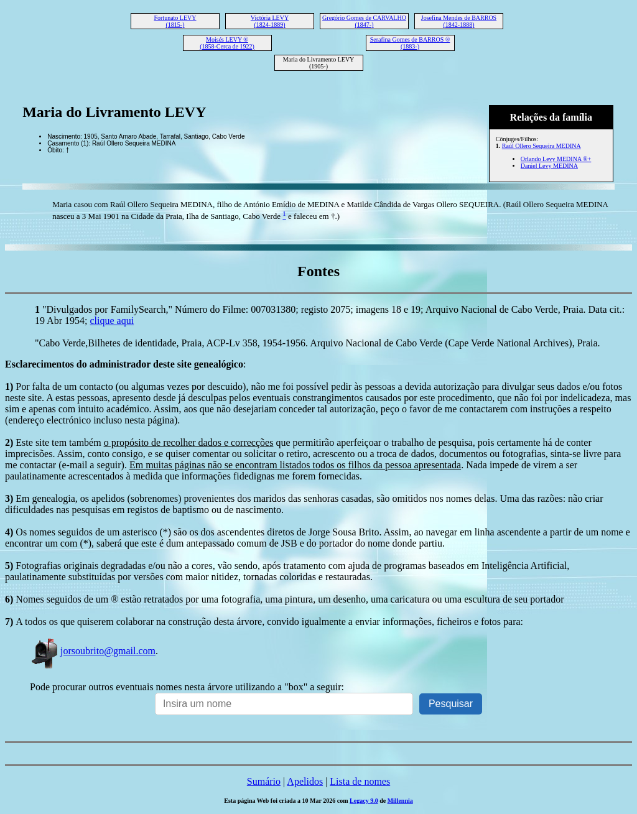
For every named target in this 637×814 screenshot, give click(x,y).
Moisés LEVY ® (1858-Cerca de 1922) (227, 43)
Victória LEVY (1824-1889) (270, 21)
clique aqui (112, 320)
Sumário (264, 781)
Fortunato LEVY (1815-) (175, 21)
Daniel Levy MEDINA (549, 165)
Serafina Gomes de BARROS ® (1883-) (410, 43)
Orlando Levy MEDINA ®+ (556, 158)
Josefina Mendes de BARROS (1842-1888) (458, 21)
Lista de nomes (360, 781)
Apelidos (305, 781)
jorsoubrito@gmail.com (93, 650)
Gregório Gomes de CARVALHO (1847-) (364, 21)
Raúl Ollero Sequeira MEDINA (541, 145)
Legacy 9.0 (364, 800)
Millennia (400, 800)
